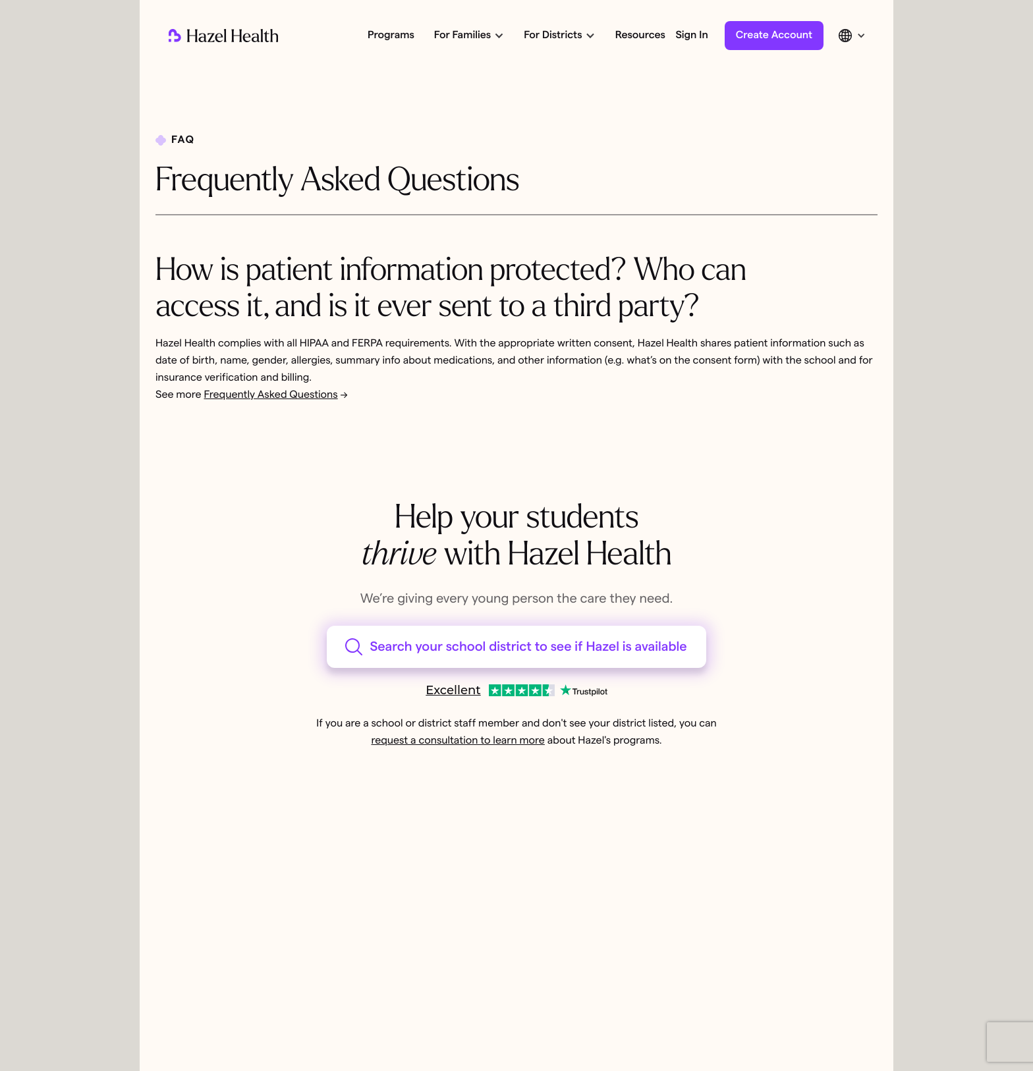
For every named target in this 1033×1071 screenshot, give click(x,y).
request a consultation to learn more (457, 741)
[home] (223, 35)
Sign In (691, 35)
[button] (468, 35)
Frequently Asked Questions (271, 395)
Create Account (774, 35)
